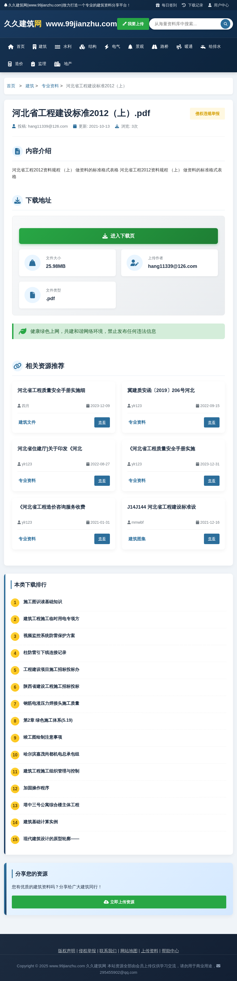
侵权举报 (87, 950)
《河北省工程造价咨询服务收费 (51, 507)
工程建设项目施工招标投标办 (51, 669)
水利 (63, 46)
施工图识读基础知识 (42, 601)
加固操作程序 (36, 788)
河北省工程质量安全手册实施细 (51, 390)
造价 (15, 63)
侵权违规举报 (207, 113)
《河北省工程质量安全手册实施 (161, 448)
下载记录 (192, 5)
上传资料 (149, 950)
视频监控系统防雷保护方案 (49, 635)
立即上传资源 (119, 902)
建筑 (40, 46)
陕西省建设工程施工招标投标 (51, 686)
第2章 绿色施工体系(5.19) (48, 720)
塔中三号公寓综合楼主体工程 (51, 805)
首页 (16, 46)
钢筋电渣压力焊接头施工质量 (51, 703)
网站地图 (129, 950)
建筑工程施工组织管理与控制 (51, 771)
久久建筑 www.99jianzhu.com (60, 24)
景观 (136, 46)
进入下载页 (118, 236)
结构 (88, 46)
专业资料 (50, 86)
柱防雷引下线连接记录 (44, 652)
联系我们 (108, 950)
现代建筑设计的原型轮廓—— (51, 838)
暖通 (185, 46)
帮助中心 (170, 950)
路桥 (160, 46)
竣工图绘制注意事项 (42, 737)
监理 (38, 63)
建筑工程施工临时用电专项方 (51, 618)
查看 (102, 422)
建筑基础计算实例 (40, 822)
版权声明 (66, 950)
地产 (63, 63)
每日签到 (166, 5)
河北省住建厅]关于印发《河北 (49, 448)
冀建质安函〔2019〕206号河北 (161, 390)
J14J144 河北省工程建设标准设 (161, 507)
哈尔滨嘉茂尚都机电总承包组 (51, 754)
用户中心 (218, 5)
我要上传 (133, 23)
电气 (112, 46)
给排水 (211, 46)
